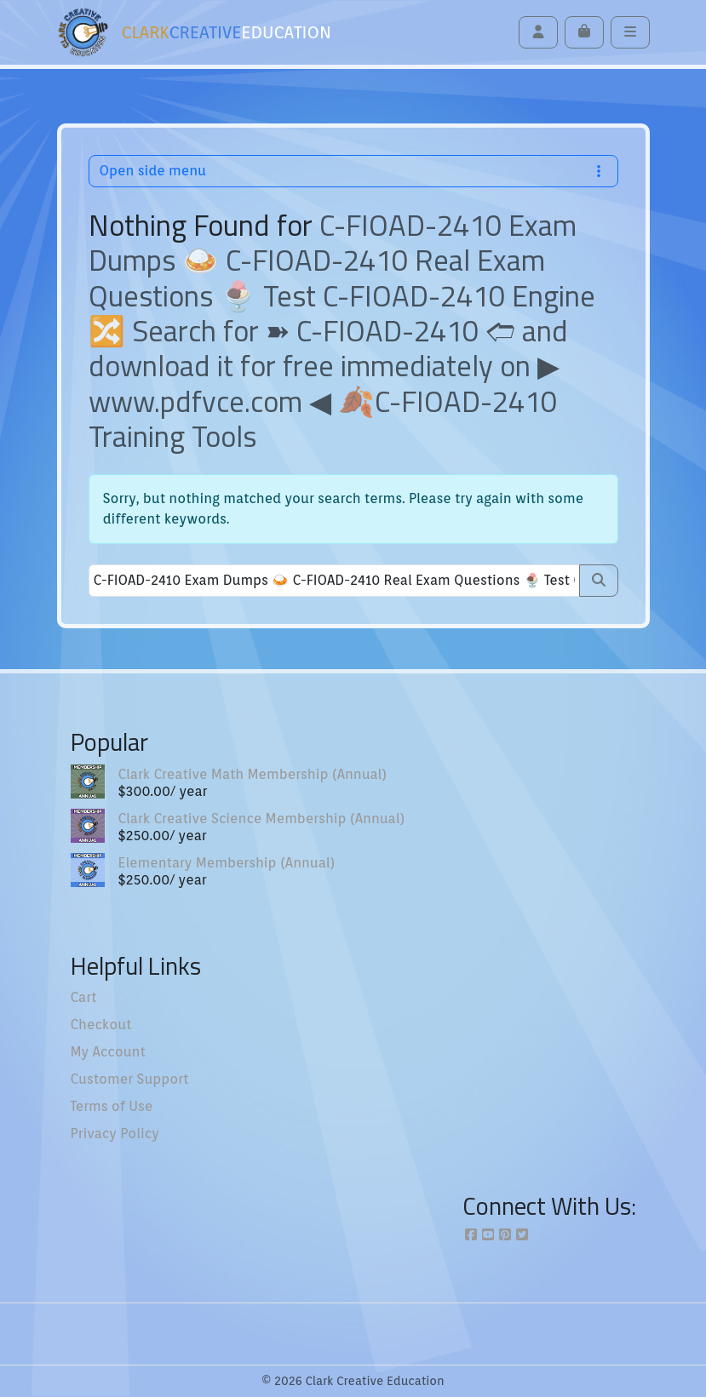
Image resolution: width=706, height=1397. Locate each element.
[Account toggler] (538, 32)
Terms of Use (112, 1106)
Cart (84, 997)
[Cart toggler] (584, 32)
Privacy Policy (115, 1133)
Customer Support (130, 1079)
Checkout (101, 1024)
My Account (108, 1052)
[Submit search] (598, 580)
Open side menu (353, 171)
